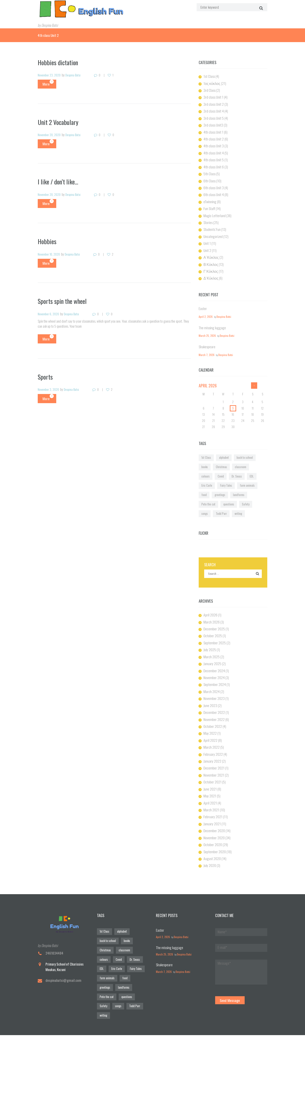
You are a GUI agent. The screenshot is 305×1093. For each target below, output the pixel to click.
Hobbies (47, 240)
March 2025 (211, 626)
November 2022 (213, 687)
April (208, 375)
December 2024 (213, 640)
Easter (202, 299)
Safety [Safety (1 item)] (237, 479)
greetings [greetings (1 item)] (237, 470)
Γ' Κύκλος (210, 262)
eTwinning (209, 195)
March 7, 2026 (205, 344)
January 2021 (211, 787)
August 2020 (211, 820)
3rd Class (209, 89)
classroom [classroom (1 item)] (223, 454)
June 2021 (209, 753)
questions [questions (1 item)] (223, 479)
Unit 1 (206, 235)
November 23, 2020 (50, 74)
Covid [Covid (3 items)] (252, 454)
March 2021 (210, 773)
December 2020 (213, 793)
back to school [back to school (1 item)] (238, 446)
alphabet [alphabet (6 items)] (221, 446)
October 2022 (212, 693)
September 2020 (214, 813)
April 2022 (210, 707)
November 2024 (213, 646)
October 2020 (212, 807)
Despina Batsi (76, 74)
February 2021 (212, 780)
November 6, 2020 (49, 311)
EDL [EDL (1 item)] (218, 462)
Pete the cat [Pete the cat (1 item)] (206, 479)
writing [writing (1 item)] (220, 487)
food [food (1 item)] (223, 470)
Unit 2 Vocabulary (59, 121)
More (43, 83)
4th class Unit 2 (212, 135)
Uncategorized (212, 229)
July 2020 (209, 827)
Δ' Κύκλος (210, 269)
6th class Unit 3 (212, 182)
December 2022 (213, 680)
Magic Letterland (213, 209)
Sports (46, 374)
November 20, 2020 (50, 133)
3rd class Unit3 (212, 122)
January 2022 (212, 727)
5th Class (208, 169)
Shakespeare (207, 336)
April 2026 (210, 586)
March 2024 (211, 660)
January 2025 (211, 633)
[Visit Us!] (152, 1028)
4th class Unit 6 (212, 162)
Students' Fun (211, 222)
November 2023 (213, 666)
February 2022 (212, 720)
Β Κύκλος (210, 255)
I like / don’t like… (60, 180)
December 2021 (213, 733)
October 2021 (212, 747)
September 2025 (214, 613)
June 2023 (210, 673)
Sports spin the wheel (64, 299)
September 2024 (214, 653)
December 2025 (213, 600)
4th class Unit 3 (212, 142)
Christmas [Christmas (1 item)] (206, 454)
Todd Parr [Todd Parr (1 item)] (206, 487)
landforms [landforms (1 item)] (253, 470)
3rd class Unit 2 (212, 102)
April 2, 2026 (205, 307)
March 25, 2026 (206, 326)
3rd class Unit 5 (212, 115)
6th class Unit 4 (212, 189)
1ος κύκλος (211, 82)
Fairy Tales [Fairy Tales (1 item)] (247, 462)
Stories (207, 215)
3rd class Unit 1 (212, 95)
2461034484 (54, 914)
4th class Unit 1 (212, 129)
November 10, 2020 (50, 252)
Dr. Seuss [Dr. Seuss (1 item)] (205, 462)
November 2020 (213, 800)
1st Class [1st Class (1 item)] (205, 446)
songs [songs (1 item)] (250, 479)
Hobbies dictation (59, 62)
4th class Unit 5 (212, 155)
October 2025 (212, 606)
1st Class (208, 75)
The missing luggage (211, 318)
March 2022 (211, 713)
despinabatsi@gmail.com (62, 941)
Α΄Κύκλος (210, 249)
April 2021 (210, 767)
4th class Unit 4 (212, 148)
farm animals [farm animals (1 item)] (207, 470)
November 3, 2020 (49, 387)
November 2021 (213, 740)
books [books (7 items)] (255, 446)
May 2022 (210, 700)
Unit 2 (207, 242)
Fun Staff (208, 202)
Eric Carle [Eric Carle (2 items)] (231, 462)
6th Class (208, 175)
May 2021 (209, 760)
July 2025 (209, 620)
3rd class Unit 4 (212, 108)
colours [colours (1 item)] (239, 454)
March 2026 (211, 593)
